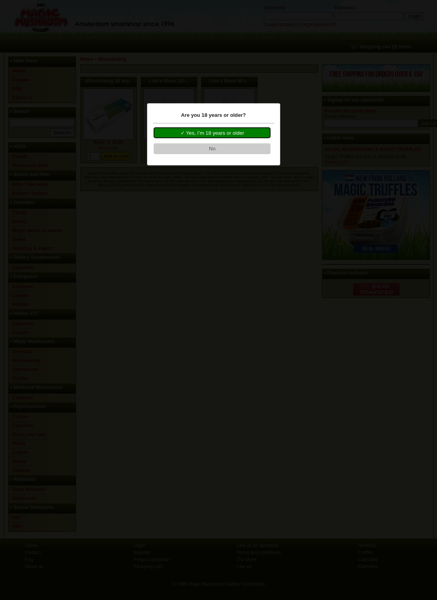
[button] (212, 132)
